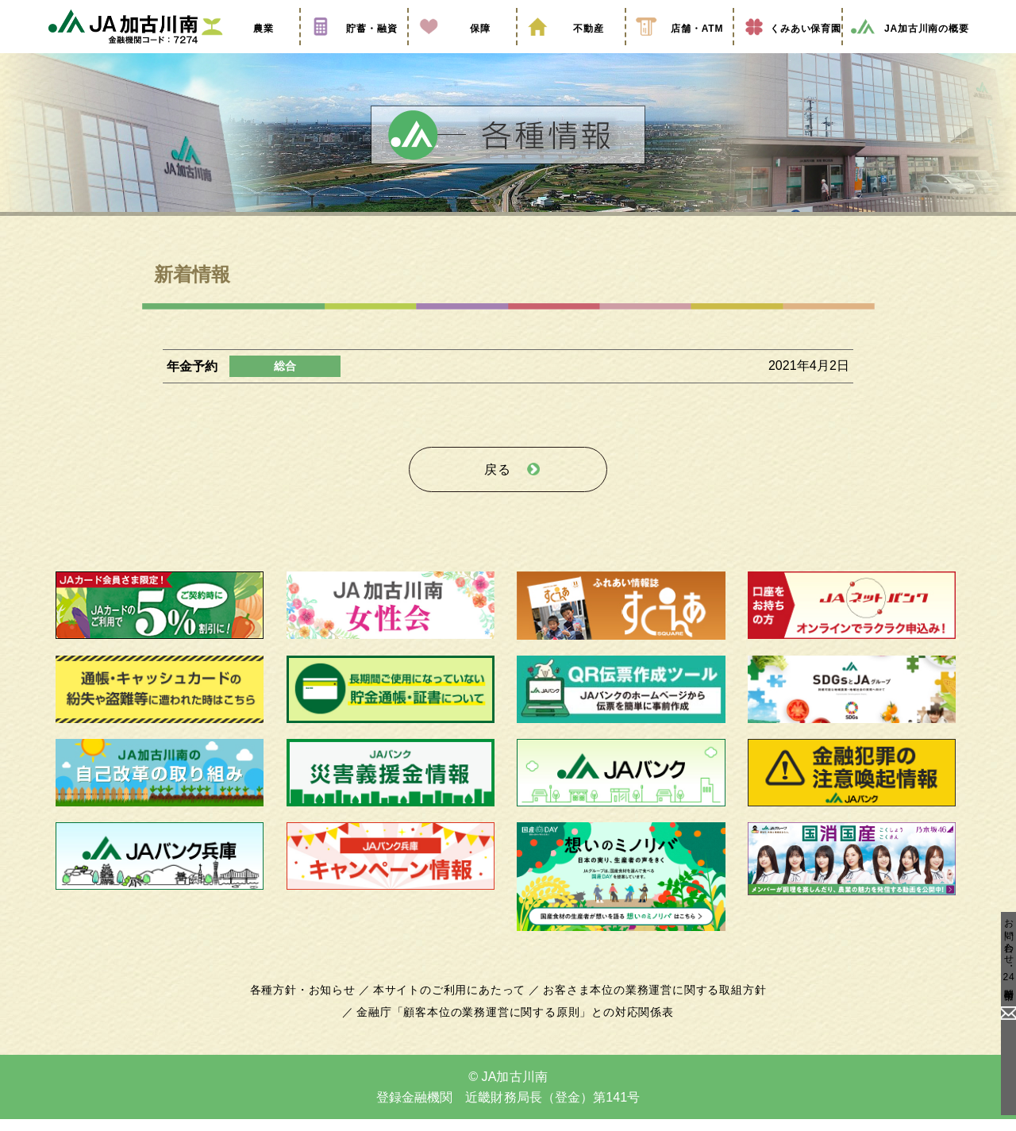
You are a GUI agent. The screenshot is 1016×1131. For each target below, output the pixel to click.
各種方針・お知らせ (311, 1001)
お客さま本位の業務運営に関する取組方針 (648, 1001)
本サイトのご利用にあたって (452, 1001)
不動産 (570, 50)
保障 (462, 50)
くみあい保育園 (788, 50)
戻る (497, 485)
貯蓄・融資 (354, 50)
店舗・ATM (679, 50)
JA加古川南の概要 (909, 50)
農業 (245, 50)
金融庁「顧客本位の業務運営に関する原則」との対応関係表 (515, 1024)
